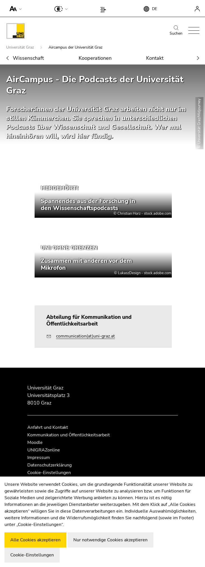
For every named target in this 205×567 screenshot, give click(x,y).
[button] (14, 8)
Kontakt (154, 58)
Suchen (176, 30)
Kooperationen (95, 58)
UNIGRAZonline (43, 450)
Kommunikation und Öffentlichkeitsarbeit (68, 435)
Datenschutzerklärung (49, 465)
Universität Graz (20, 47)
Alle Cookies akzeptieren (35, 540)
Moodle (35, 442)
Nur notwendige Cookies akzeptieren (110, 540)
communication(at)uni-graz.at (85, 336)
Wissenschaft (28, 58)
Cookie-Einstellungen (49, 473)
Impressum (38, 457)
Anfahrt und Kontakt (47, 427)
